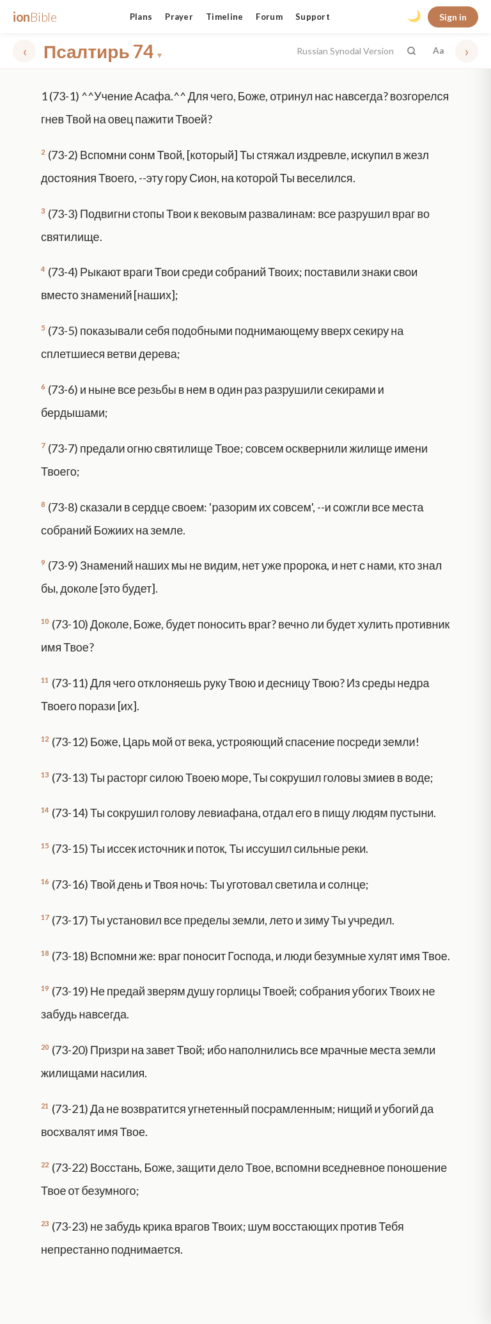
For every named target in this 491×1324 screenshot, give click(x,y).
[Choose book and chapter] (166, 51)
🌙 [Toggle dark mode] (414, 16)
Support (312, 17)
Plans (141, 17)
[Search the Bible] (411, 50)
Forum (269, 17)
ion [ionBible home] (35, 16)
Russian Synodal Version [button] (345, 50)
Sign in (453, 17)
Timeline (224, 17)
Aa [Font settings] (438, 50)
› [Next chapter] (467, 50)
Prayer (179, 17)
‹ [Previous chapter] (24, 50)
